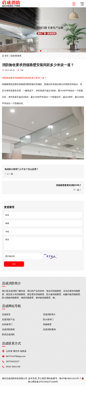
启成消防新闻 (15, 56)
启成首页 (6, 314)
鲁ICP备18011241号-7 (70, 378)
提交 (14, 264)
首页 (6, 56)
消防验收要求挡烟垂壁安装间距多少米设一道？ (24, 77)
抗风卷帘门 (7, 324)
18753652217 (12, 361)
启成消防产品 (8, 319)
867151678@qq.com (15, 356)
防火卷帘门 (48, 319)
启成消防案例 (49, 329)
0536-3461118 (13, 366)
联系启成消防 (8, 334)
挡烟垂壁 (47, 324)
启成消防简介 (49, 314)
